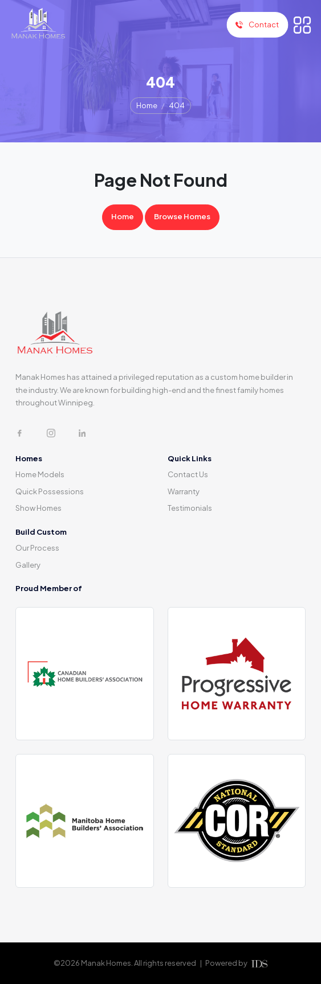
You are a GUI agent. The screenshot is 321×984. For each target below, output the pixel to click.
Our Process (37, 547)
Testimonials (190, 507)
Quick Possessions (49, 491)
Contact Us (188, 474)
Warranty (184, 491)
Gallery (27, 564)
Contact (257, 24)
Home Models (39, 474)
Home (146, 105)
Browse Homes (182, 216)
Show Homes (38, 507)
